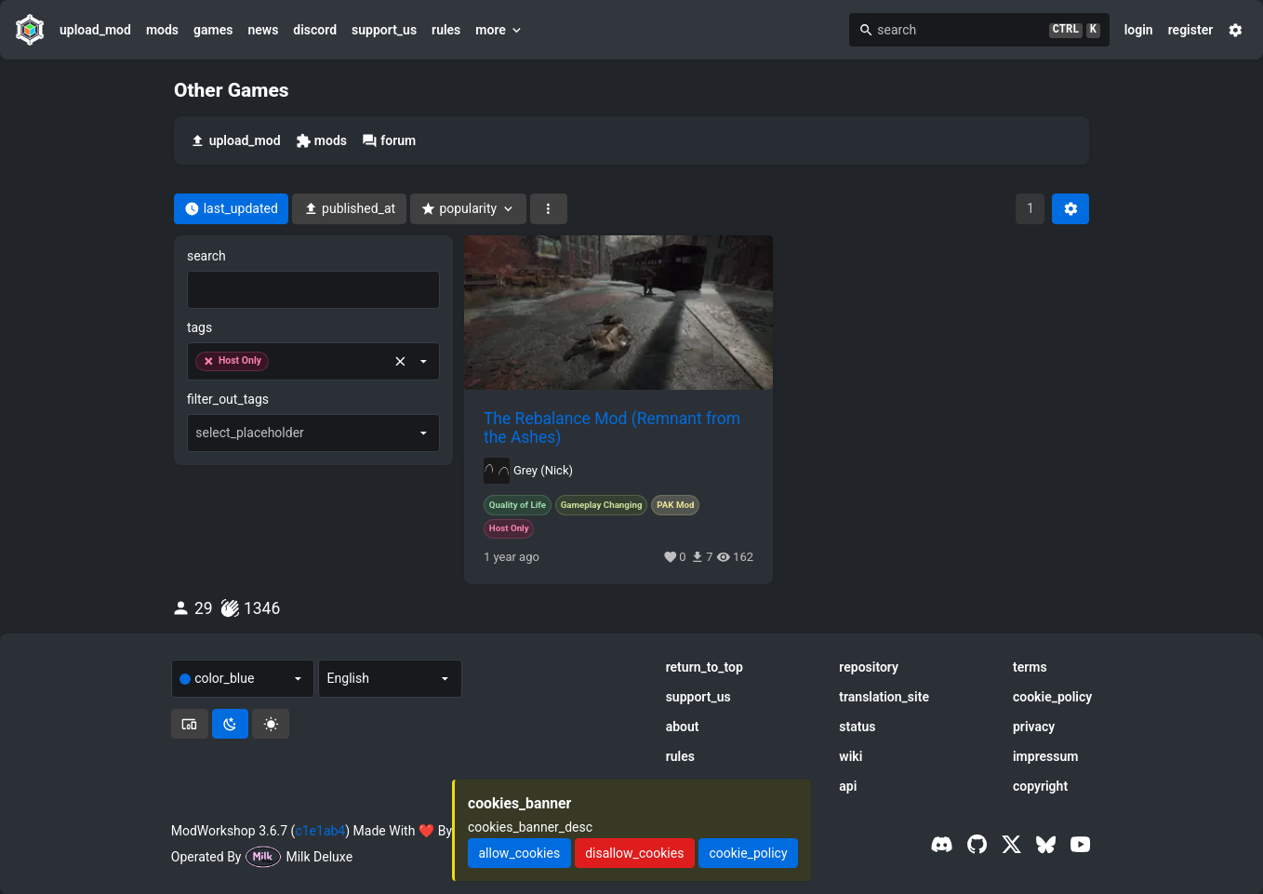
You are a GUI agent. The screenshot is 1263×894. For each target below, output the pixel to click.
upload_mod (95, 29)
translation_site (884, 696)
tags (199, 327)
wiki (850, 756)
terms (1030, 667)
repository (868, 667)
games (213, 29)
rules (446, 29)
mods (162, 29)
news (262, 29)
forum (389, 141)
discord (315, 29)
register (1191, 29)
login (1138, 29)
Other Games (231, 90)
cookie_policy (1052, 696)
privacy (1034, 726)
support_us (384, 29)
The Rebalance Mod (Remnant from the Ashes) (612, 428)
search (206, 255)
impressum (1046, 756)
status (857, 726)
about (682, 726)
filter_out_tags (228, 399)
